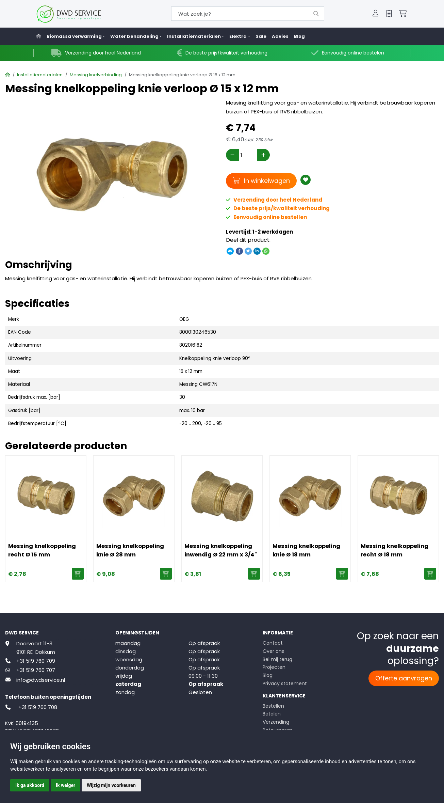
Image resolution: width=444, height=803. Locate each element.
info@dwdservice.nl (40, 679)
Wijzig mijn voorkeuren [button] (111, 785)
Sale (261, 36)
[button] (376, 14)
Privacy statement (285, 683)
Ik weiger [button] (65, 785)
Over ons (273, 651)
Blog (299, 36)
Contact (273, 643)
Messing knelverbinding (96, 75)
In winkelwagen (261, 180)
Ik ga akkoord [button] (29, 785)
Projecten (274, 667)
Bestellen (273, 706)
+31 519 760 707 (35, 670)
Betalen (272, 713)
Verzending (276, 722)
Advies (280, 36)
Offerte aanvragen (403, 678)
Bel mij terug (277, 659)
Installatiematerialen (40, 75)
